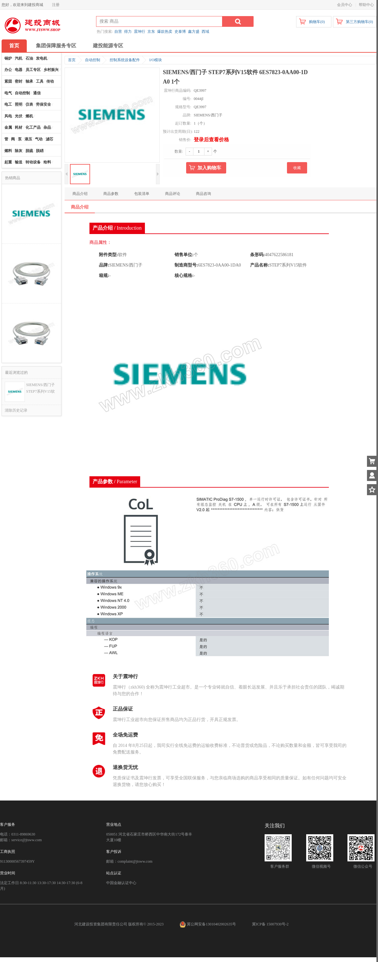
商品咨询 (203, 193)
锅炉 (8, 58)
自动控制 (22, 93)
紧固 (8, 81)
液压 (28, 139)
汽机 (18, 58)
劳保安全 (43, 104)
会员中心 (344, 5)
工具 (39, 81)
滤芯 (49, 139)
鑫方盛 (193, 31)
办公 (8, 69)
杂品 (47, 127)
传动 (50, 81)
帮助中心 (366, 5)
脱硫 (29, 151)
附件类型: (108, 254)
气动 (39, 139)
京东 (151, 31)
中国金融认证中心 (121, 883)
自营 (118, 31)
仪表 (29, 104)
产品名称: (259, 265)
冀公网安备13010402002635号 (208, 924)
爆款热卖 (164, 31)
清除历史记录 (16, 410)
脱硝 (39, 151)
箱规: (104, 275)
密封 (18, 81)
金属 (8, 127)
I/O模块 (155, 60)
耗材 (18, 127)
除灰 (18, 151)
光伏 (18, 116)
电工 (8, 104)
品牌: (104, 265)
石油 (29, 58)
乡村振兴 (51, 69)
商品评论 (172, 193)
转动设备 (33, 162)
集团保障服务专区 (56, 45)
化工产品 (33, 127)
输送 (18, 162)
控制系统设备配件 (125, 60)
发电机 (41, 58)
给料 (47, 162)
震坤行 (139, 31)
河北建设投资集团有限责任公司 (100, 924)
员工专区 (33, 69)
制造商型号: (186, 265)
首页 (14, 45)
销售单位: (184, 254)
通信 (37, 93)
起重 (8, 162)
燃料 (8, 151)
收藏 (297, 168)
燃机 (29, 116)
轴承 (29, 81)
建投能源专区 (108, 45)
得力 (128, 31)
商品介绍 (80, 193)
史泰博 (180, 31)
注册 (56, 5)
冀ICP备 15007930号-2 (270, 924)
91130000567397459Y (17, 861)
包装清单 (141, 193)
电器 (18, 69)
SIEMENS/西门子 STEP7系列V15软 (40, 388)
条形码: (257, 254)
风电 (8, 116)
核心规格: (184, 275)
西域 (205, 31)
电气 (8, 93)
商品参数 (110, 193)
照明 (18, 104)
